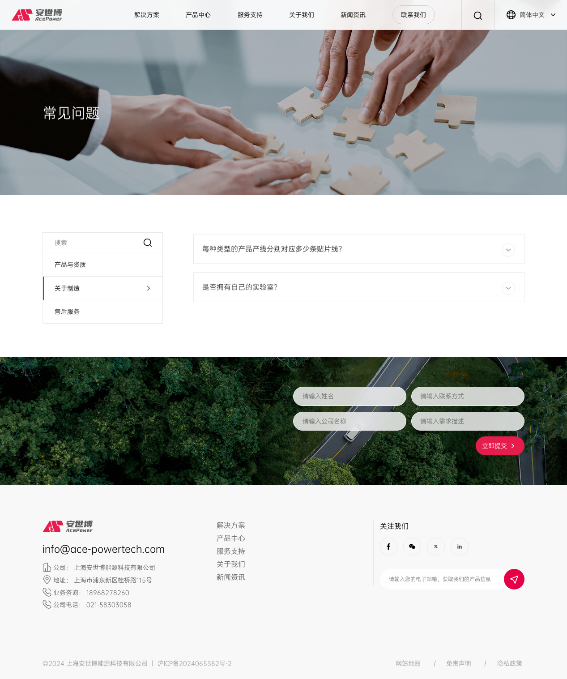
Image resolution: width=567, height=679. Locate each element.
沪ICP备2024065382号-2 (195, 663)
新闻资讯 (353, 15)
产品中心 (198, 15)
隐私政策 (509, 663)
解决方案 (146, 15)
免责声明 (458, 663)
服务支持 (250, 15)
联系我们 (413, 15)
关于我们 (301, 15)
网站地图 (408, 663)
